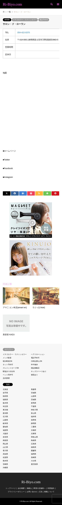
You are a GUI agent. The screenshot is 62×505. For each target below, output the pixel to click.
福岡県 (33, 454)
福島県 (5, 400)
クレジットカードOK (11, 368)
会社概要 (21, 488)
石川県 (5, 417)
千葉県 (33, 406)
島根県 (33, 440)
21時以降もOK (36, 361)
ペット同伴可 (8, 375)
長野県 (33, 420)
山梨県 (5, 420)
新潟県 (5, 413)
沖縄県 (5, 468)
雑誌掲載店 (35, 368)
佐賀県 (5, 457)
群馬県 (33, 403)
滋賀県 (5, 430)
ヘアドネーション (38, 354)
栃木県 (5, 403)
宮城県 (33, 393)
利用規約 (51, 488)
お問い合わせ (32, 492)
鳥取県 (5, 440)
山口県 (5, 447)
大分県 (33, 461)
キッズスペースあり (38, 371)
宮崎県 (5, 464)
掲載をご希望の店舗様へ (36, 488)
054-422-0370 (23, 32)
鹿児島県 (34, 464)
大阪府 (5, 434)
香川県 (5, 451)
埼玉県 (5, 406)
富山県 (33, 413)
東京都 (5, 410)
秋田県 (5, 396)
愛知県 (5, 427)
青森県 (33, 389)
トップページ (11, 488)
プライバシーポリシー (16, 492)
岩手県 (5, 393)
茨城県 (33, 400)
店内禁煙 (6, 378)
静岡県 (7, 20)
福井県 (33, 417)
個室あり (34, 375)
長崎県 (33, 457)
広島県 (33, 444)
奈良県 (5, 437)
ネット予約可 (8, 365)
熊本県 (5, 461)
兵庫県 (33, 434)
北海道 (5, 389)
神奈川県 (34, 410)
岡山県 (5, 444)
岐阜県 (5, 423)
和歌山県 (34, 437)
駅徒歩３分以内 (9, 371)
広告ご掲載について (46, 492)
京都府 (33, 430)
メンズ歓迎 (7, 358)
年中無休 (34, 365)
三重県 (33, 427)
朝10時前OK (7, 361)
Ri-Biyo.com (30, 482)
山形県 (33, 396)
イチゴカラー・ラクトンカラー (25, 20)
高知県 (5, 454)
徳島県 (33, 447)
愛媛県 (33, 451)
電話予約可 (43, 20)
